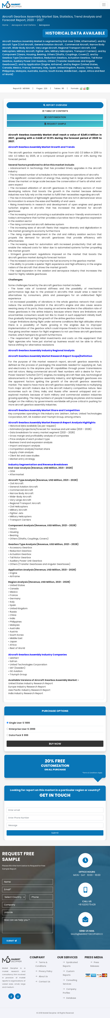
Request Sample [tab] (55, 123)
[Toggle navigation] (104, 4)
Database (71, 998)
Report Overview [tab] (55, 105)
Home (5, 25)
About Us (43, 976)
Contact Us (44, 981)
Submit (11, 940)
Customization (55, 117)
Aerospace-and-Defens (24, 25)
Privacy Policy (45, 971)
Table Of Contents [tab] (55, 111)
